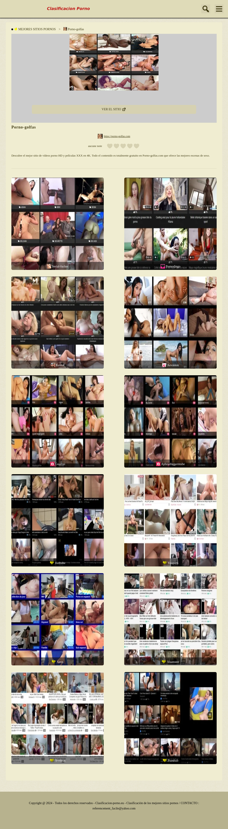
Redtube (57, 563)
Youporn (170, 563)
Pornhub (170, 760)
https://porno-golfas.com (117, 136)
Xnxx (57, 662)
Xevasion (170, 365)
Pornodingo (170, 266)
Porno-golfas (73, 29)
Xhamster (170, 662)
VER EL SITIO (114, 108)
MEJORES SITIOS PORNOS (35, 29)
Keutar (58, 365)
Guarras (57, 464)
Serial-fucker (57, 266)
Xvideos (57, 760)
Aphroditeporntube (170, 464)
